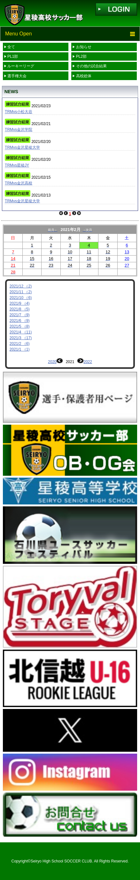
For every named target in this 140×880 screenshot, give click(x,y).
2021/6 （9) (20, 320)
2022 (87, 362)
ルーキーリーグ (20, 66)
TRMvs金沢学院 (18, 129)
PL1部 (12, 56)
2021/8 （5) (20, 309)
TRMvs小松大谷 (18, 111)
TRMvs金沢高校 (18, 183)
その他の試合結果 (91, 66)
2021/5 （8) (20, 326)
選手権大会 (17, 76)
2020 (52, 362)
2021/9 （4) (20, 303)
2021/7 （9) (20, 315)
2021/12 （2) (21, 286)
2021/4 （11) (21, 332)
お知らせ (83, 47)
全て (11, 47)
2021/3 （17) (21, 338)
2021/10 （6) (21, 297)
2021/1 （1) (20, 349)
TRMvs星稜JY (17, 165)
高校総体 (83, 76)
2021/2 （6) (20, 343)
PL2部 (81, 56)
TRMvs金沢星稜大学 (22, 147)
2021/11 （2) (21, 292)
